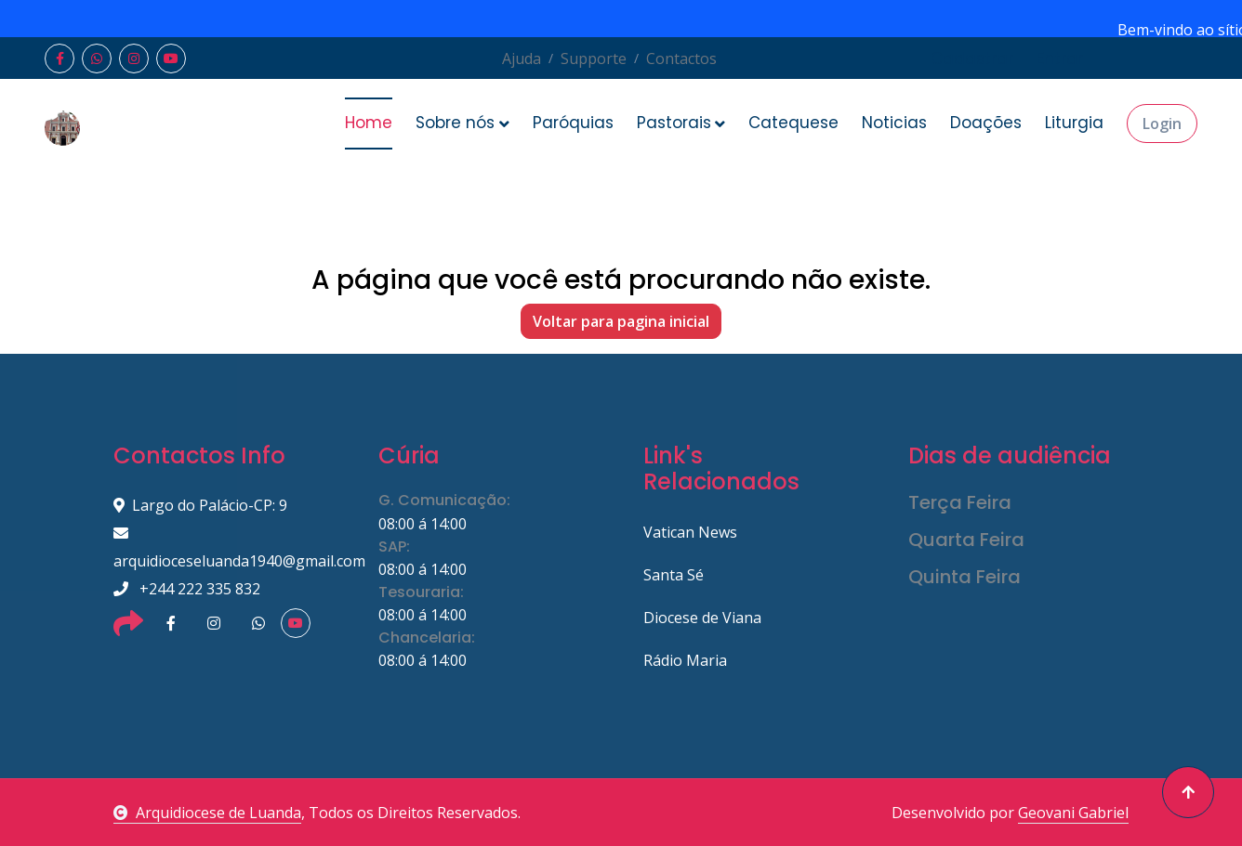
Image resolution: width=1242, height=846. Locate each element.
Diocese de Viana (702, 617)
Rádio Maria (685, 660)
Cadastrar (972, 58)
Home (368, 122)
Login (1162, 123)
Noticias (894, 122)
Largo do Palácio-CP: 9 (200, 505)
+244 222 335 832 (186, 589)
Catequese (793, 122)
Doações (986, 122)
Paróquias (573, 122)
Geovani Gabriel (1073, 812)
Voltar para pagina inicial (621, 321)
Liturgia (1074, 122)
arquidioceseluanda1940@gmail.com (223, 548)
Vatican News (690, 532)
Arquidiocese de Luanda (207, 812)
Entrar (1060, 58)
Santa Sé (673, 575)
